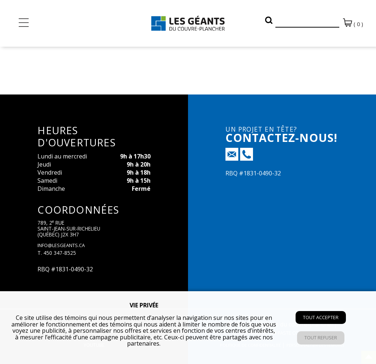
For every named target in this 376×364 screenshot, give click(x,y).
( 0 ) (353, 23)
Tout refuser (320, 337)
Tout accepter (321, 317)
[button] (269, 20)
